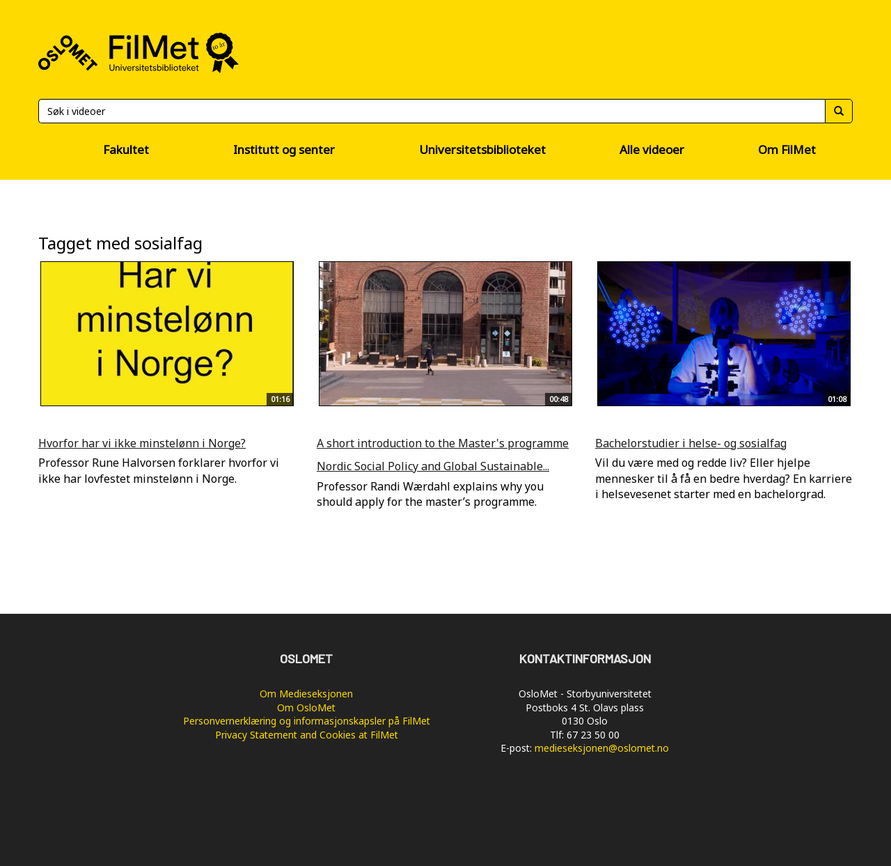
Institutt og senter (284, 149)
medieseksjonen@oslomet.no (602, 748)
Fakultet (126, 149)
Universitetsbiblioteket (482, 149)
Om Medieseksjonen (306, 693)
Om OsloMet (306, 707)
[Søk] (431, 111)
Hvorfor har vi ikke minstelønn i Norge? (142, 443)
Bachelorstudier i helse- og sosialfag (691, 443)
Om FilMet (787, 149)
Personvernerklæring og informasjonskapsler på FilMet (306, 720)
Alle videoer (652, 149)
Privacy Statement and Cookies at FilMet (306, 734)
